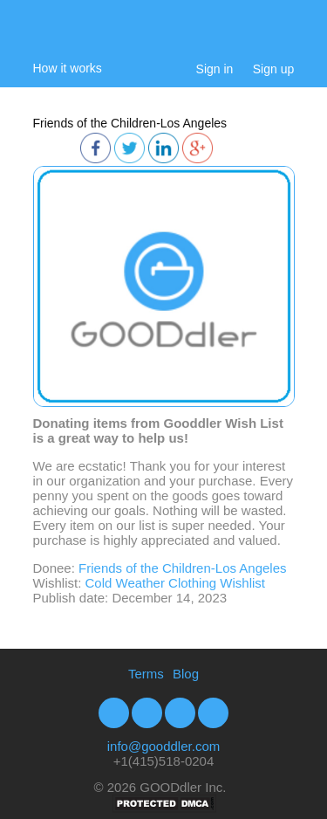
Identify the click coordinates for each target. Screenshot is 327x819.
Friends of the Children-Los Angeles (130, 123)
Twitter (147, 713)
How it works (67, 68)
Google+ (213, 713)
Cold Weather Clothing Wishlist (175, 582)
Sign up (273, 69)
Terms (146, 673)
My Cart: (286, 37)
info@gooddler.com (163, 746)
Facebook (114, 713)
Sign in (215, 69)
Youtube (180, 713)
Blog (186, 673)
